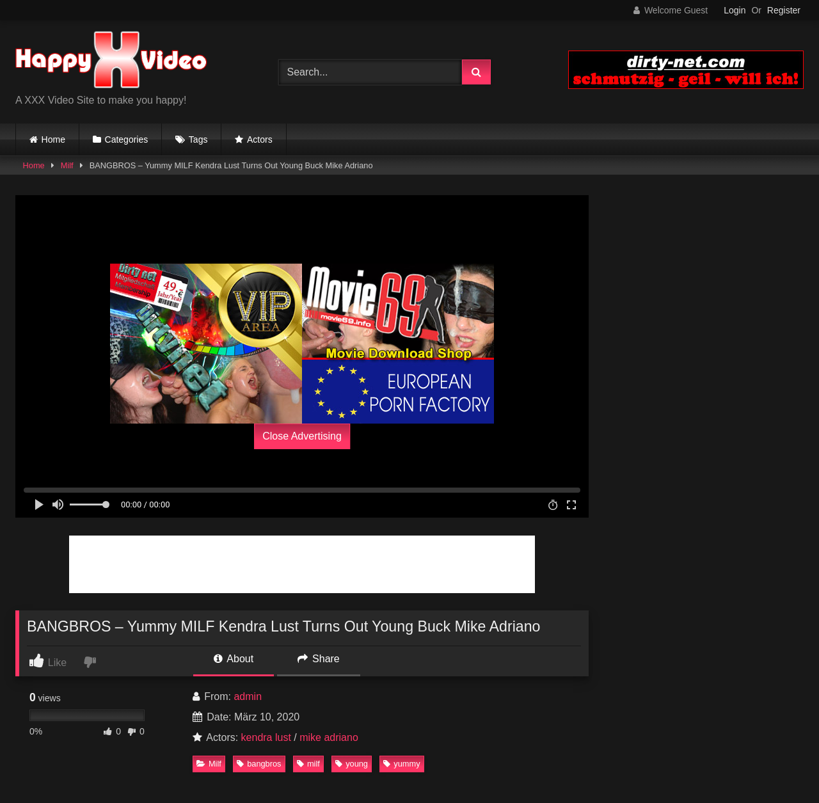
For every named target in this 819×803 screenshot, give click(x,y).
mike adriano (328, 737)
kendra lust (266, 737)
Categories (126, 139)
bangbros (259, 763)
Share (319, 658)
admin (248, 696)
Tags (198, 139)
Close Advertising (302, 436)
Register (783, 10)
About (233, 658)
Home (53, 139)
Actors (260, 139)
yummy (401, 763)
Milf (67, 165)
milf (308, 763)
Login (734, 10)
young (351, 763)
